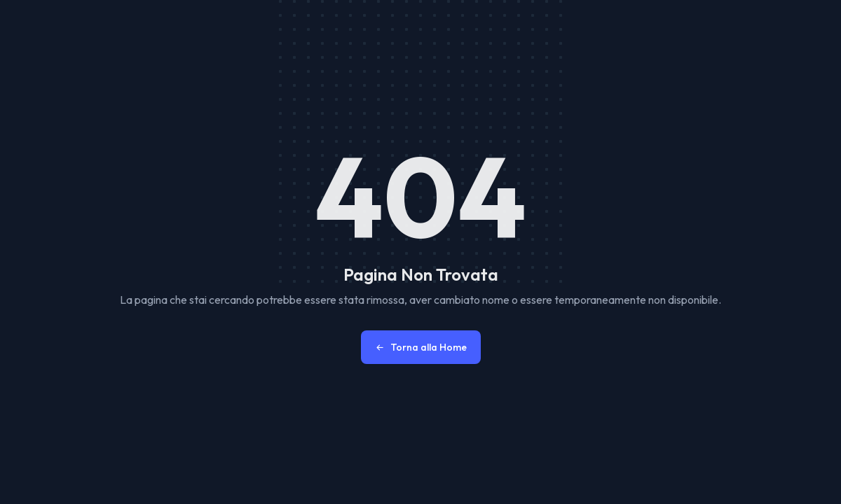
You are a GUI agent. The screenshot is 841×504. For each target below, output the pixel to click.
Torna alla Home (421, 347)
